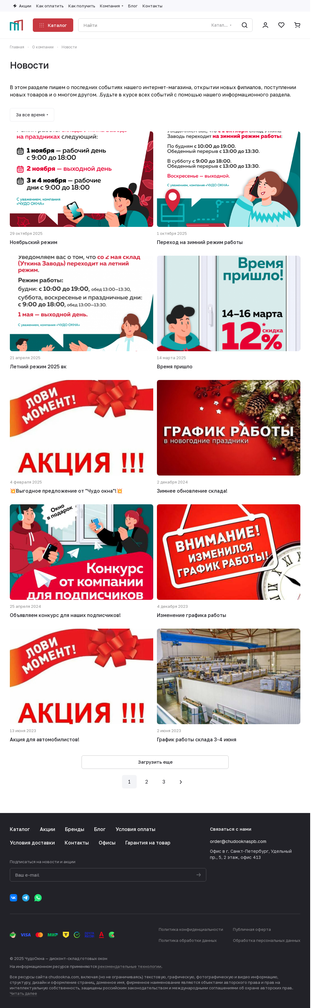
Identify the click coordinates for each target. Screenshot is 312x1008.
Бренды (74, 829)
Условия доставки (32, 843)
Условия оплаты (135, 829)
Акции (47, 829)
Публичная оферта (252, 929)
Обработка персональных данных (266, 940)
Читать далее (23, 993)
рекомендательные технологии (129, 966)
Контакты (77, 843)
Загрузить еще (155, 762)
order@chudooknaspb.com (238, 841)
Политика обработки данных (188, 940)
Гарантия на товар (147, 843)
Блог (100, 829)
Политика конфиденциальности (191, 929)
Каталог (20, 829)
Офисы (107, 843)
